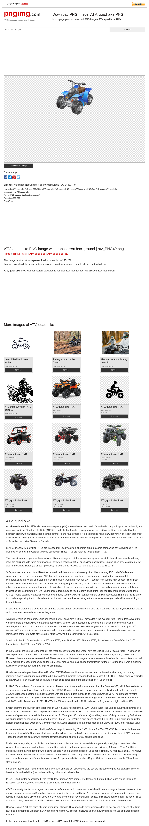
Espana (25, 3)
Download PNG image (18, 166)
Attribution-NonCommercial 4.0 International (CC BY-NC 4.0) (45, 185)
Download (18, 370)
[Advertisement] (74, 55)
